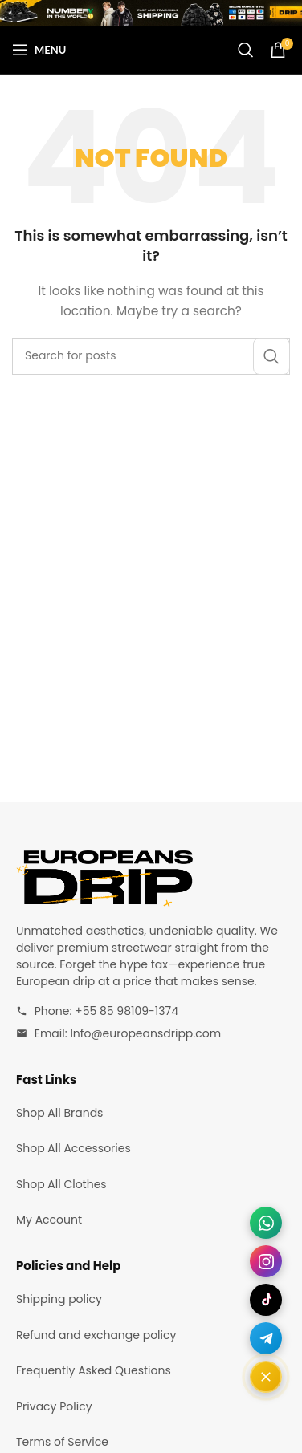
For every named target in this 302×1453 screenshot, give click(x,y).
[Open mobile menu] (39, 50)
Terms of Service (62, 1442)
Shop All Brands (59, 1113)
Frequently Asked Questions (93, 1370)
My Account (49, 1220)
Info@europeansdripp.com (145, 1033)
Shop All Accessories (73, 1148)
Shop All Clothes (61, 1184)
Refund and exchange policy (96, 1335)
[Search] (246, 50)
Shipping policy (59, 1299)
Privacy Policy (54, 1406)
